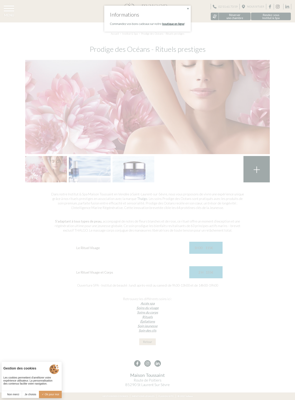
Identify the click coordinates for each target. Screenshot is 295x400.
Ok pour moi (50, 394)
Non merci (11, 394)
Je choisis (30, 394)
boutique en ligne (173, 23)
